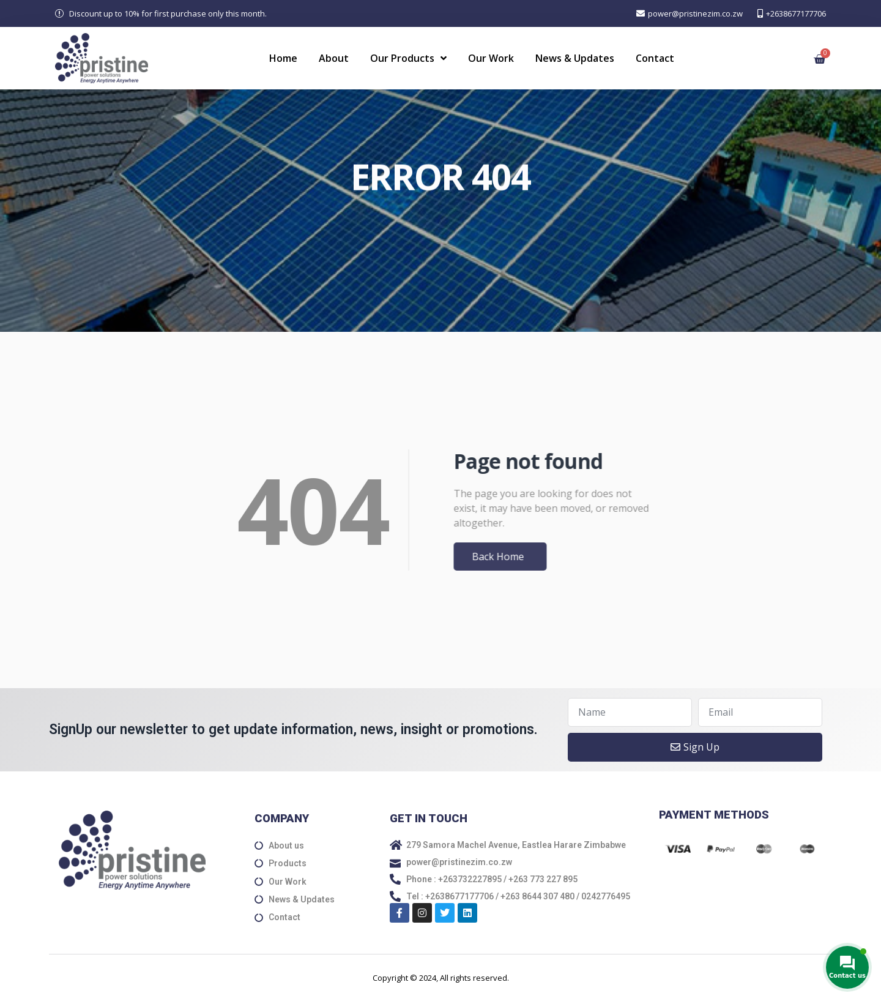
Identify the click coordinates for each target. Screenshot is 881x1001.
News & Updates (574, 58)
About (334, 58)
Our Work (491, 58)
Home (283, 58)
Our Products (408, 58)
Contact (655, 58)
